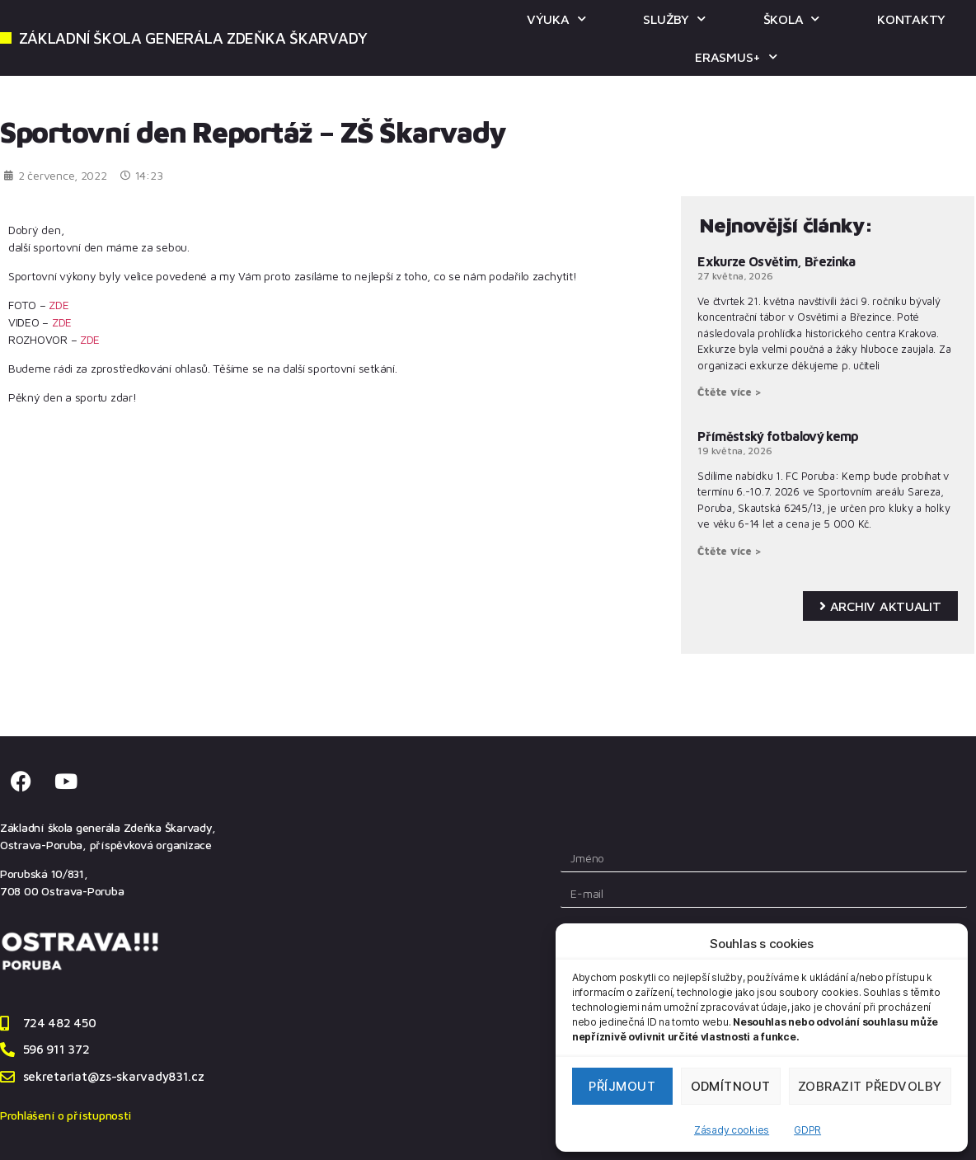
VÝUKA (556, 18)
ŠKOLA (791, 18)
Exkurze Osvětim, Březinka (776, 261)
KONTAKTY (911, 19)
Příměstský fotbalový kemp (777, 436)
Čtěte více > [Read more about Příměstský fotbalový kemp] (729, 550)
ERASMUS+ (736, 56)
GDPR (807, 1130)
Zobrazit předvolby (870, 1086)
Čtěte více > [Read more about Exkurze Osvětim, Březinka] (729, 391)
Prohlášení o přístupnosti (65, 1115)
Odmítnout (731, 1086)
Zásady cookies (731, 1130)
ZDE (58, 305)
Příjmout (622, 1086)
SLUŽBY (674, 18)
